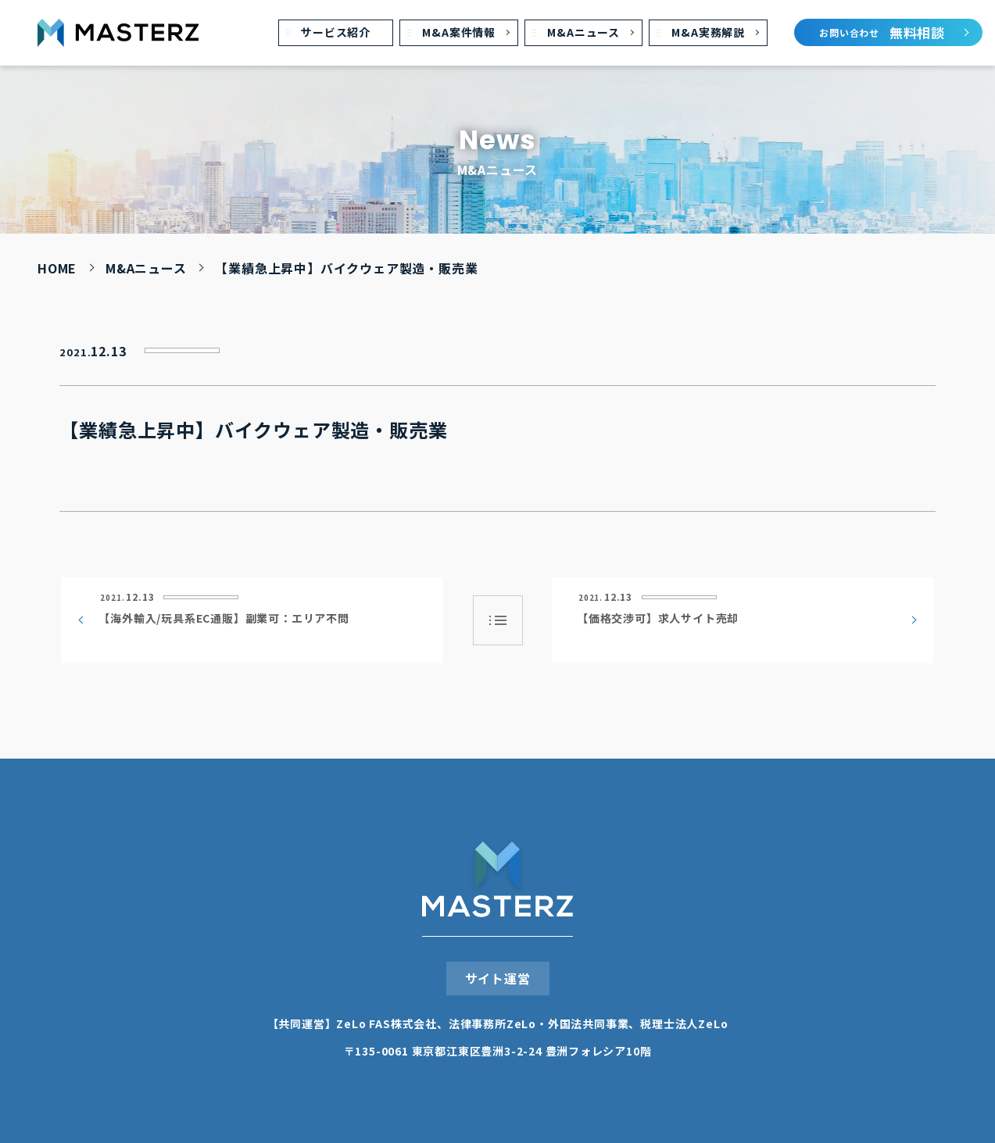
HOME (57, 268)
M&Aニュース (146, 268)
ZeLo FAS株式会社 (386, 1023)
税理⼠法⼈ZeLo (684, 1023)
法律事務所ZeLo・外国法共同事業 (539, 1023)
